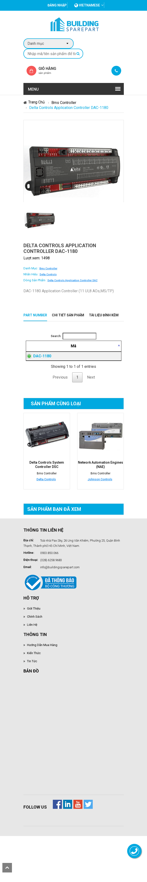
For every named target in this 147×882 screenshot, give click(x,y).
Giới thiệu (33, 637)
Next (91, 406)
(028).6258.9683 (51, 588)
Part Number (35, 315)
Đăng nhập (91, 376)
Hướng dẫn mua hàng (42, 673)
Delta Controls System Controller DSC (46, 493)
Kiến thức (34, 681)
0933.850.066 (49, 581)
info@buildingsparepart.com (60, 596)
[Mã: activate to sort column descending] (34, 352)
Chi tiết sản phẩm (68, 315)
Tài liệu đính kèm (104, 315)
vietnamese (87, 5)
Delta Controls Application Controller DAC (73, 280)
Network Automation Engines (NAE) (100, 493)
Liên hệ (32, 653)
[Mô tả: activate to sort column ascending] (61, 352)
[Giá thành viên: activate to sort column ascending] (91, 352)
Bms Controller (63, 102)
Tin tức (32, 690)
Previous (60, 406)
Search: (73, 336)
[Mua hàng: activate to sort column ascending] (111, 352)
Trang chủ (36, 102)
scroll (7, 867)
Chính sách (34, 645)
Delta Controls (48, 274)
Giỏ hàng (51, 70)
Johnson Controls (99, 508)
